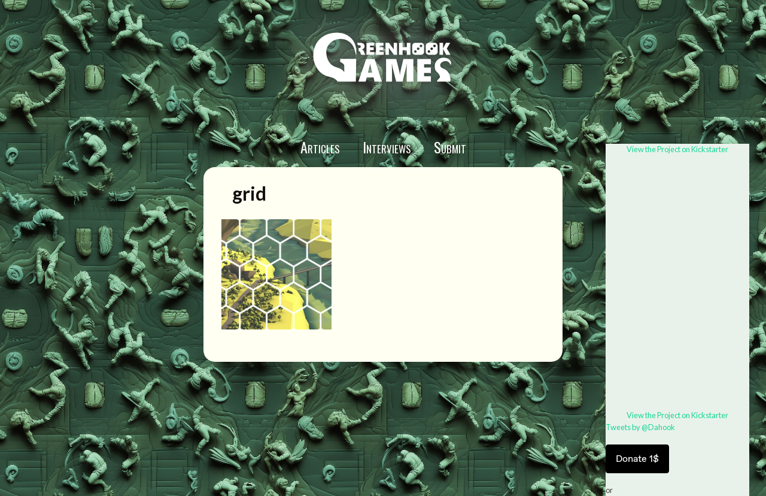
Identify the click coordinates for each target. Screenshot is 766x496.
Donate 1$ (637, 458)
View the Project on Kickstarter (677, 149)
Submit (450, 147)
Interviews (387, 147)
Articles (320, 147)
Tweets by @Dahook (640, 427)
